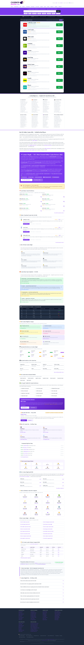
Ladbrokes (25, 13)
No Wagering (28, 6)
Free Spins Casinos (33, 615)
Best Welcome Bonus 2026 (34, 624)
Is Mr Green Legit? (53, 395)
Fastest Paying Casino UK (34, 625)
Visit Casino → (33, 407)
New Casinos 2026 (21, 617)
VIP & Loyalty (33, 618)
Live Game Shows (45, 617)
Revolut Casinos (22, 380)
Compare (41, 6)
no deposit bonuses (42, 165)
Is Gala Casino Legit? (53, 393)
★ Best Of (60, 6)
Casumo (30, 13)
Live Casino (37, 6)
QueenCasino (30, 453)
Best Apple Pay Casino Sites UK (25, 538)
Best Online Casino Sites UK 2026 (25, 526)
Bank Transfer (29, 380)
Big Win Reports (45, 619)
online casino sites (48, 148)
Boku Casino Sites (52, 378)
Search (58, 11)
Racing (48, 6)
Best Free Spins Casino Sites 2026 (48, 526)
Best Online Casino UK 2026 (34, 623)
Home (12, 6)
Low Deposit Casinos (33, 617)
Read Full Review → (25, 407)
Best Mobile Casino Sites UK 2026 (48, 531)
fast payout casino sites (48, 145)
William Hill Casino (26, 235)
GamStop (48, 640)
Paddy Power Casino (21, 630)
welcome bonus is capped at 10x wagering (50, 404)
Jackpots (56, 6)
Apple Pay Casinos (38, 378)
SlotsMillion (29, 447)
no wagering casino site (32, 145)
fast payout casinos (38, 162)
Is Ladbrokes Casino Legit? (24, 388)
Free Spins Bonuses (33, 619)
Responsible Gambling (58, 612)
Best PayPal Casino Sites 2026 (47, 533)
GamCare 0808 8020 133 (53, 640)
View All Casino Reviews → (26, 179)
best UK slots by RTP (27, 165)
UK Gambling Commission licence (50, 639)
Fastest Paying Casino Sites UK (25, 524)
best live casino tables (35, 165)
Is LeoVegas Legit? (38, 395)
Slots (20, 6)
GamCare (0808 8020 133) (51, 635)
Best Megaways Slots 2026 (34, 630)
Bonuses (23, 6)
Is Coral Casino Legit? (39, 388)
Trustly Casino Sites (30, 378)
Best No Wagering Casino (34, 626)
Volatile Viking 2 (26, 449)
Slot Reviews (20, 612)
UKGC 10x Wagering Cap (29, 635)
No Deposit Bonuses (33, 616)
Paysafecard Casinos (60, 378)
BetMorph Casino (32, 449)
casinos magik (34, 140)
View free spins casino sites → (25, 289)
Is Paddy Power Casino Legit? (24, 393)
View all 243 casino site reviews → (59, 212)
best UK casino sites (53, 156)
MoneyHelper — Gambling (58, 635)
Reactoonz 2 (25, 447)
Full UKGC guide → (48, 187)
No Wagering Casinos (33, 612)
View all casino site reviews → (60, 242)
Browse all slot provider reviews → (59, 372)
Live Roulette (44, 616)
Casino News (20, 619)
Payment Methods (57, 617)
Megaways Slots (45, 612)
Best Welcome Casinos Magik (47, 524)
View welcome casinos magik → (26, 283)
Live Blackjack (45, 615)
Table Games (44, 618)
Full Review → (24, 420)
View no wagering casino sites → (26, 295)
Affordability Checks (57, 615)
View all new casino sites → (60, 488)
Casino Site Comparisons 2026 (47, 538)
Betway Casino (21, 626)
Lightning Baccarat (26, 451)
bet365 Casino (20, 631)
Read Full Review (26, 223)
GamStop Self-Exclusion (43, 635)
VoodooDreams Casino (32, 445)
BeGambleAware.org (36, 635)
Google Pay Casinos (45, 378)
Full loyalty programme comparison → (26, 557)
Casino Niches (20, 618)
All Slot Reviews (45, 611)
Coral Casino (25, 227)
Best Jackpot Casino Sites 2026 (25, 531)
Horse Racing (56, 619)
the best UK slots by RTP (31, 173)
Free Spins (39, 13)
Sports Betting (56, 618)
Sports (45, 6)
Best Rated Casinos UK (34, 631)
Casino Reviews (16, 6)
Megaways (51, 6)
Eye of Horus (26, 453)
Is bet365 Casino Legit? (39, 393)
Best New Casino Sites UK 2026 (25, 533)
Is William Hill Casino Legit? (55, 388)
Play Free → (30, 420)
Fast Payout (32, 6)
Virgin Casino (32, 451)
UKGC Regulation (57, 611)
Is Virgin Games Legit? (24, 395)
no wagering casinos (24, 162)
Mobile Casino (20, 615)
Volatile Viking (26, 445)
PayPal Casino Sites (23, 378)
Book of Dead (34, 13)
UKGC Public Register (22, 635)
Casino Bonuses (33, 611)
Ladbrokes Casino (26, 219)
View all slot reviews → (61, 358)
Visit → (59, 24)
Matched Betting (57, 616)
